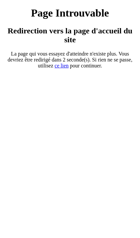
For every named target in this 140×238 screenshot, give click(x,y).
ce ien (62, 65)
